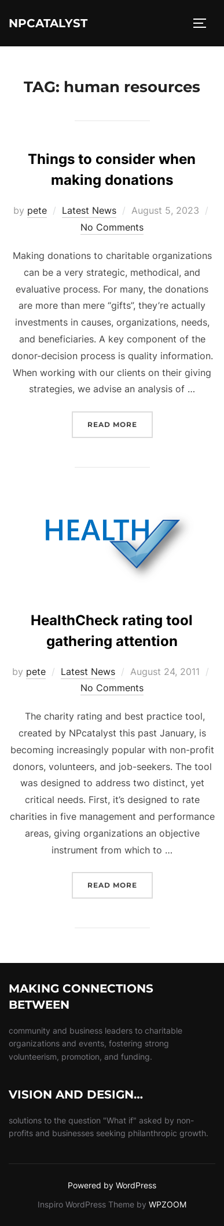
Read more (120, 423)
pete (37, 210)
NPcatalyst (48, 23)
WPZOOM (167, 1204)
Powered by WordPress (112, 1185)
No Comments (112, 227)
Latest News (89, 210)
